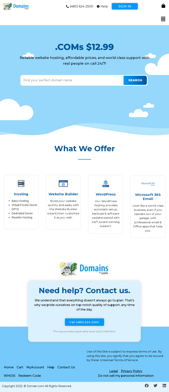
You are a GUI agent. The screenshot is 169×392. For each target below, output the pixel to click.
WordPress (105, 192)
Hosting (21, 192)
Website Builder (63, 192)
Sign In (124, 6)
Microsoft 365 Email (147, 195)
